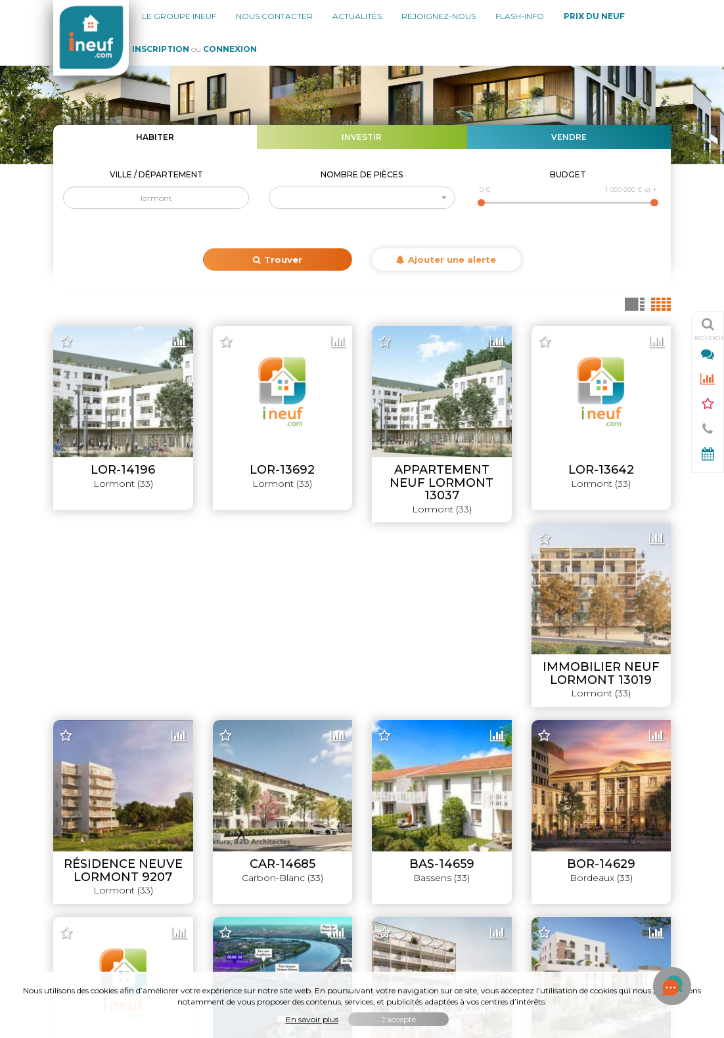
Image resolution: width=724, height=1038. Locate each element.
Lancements (643, 787)
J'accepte (398, 1019)
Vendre (569, 137)
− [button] (71, 357)
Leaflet (444, 707)
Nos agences (82, 787)
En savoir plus (312, 1019)
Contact (71, 853)
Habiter (155, 137)
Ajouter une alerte (446, 259)
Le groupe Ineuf (179, 16)
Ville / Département (156, 174)
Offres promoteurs (629, 809)
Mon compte (81, 875)
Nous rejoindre (85, 831)
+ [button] (71, 337)
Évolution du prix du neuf (616, 875)
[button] (362, 198)
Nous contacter (274, 16)
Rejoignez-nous (438, 16)
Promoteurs (644, 853)
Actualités (357, 16)
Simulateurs (645, 831)
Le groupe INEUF (91, 765)
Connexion (230, 49)
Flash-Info (519, 16)
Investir (362, 137)
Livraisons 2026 (636, 765)
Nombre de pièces (362, 174)
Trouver (277, 259)
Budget (568, 174)
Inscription (160, 49)
